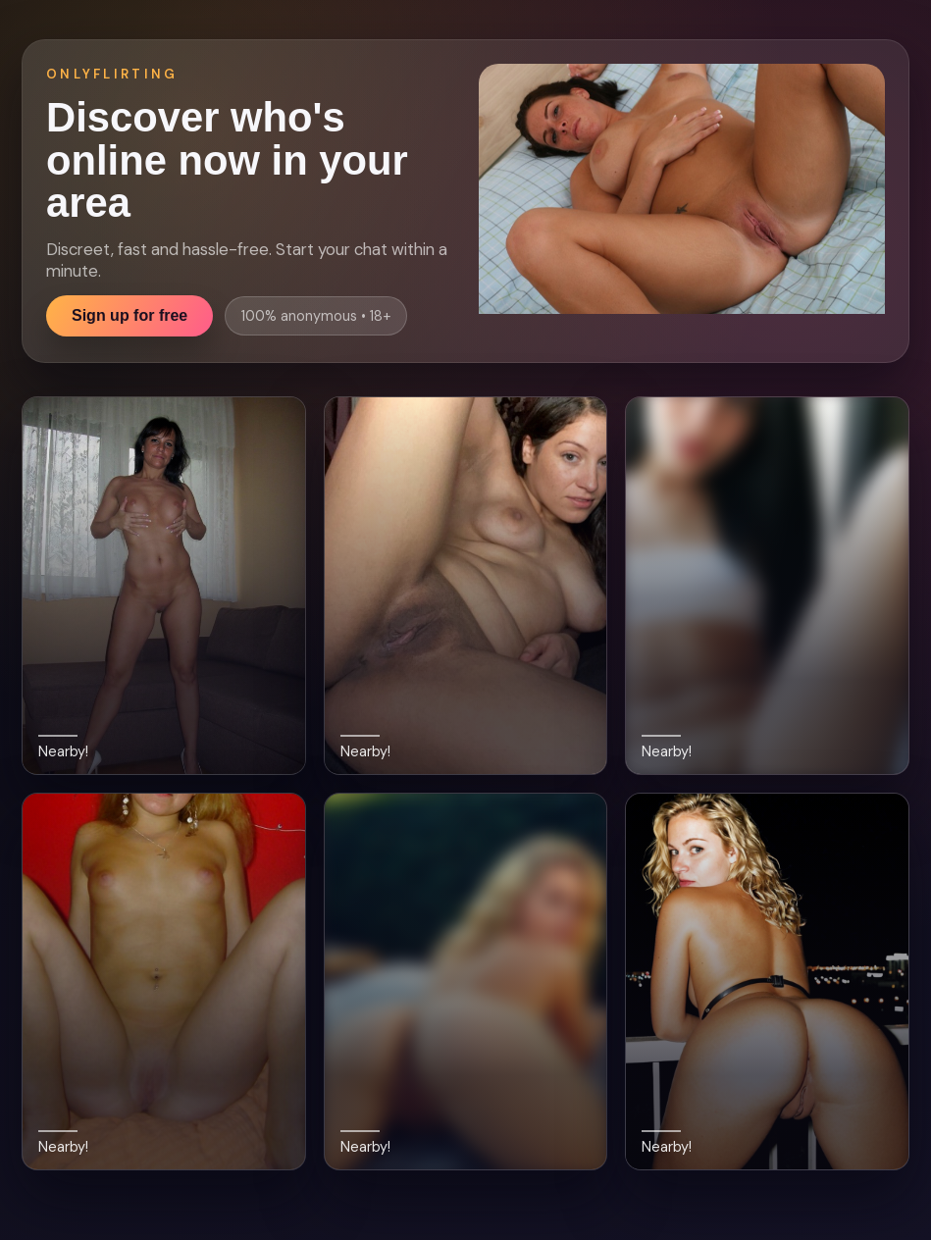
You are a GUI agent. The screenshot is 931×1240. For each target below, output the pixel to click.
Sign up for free (129, 315)
